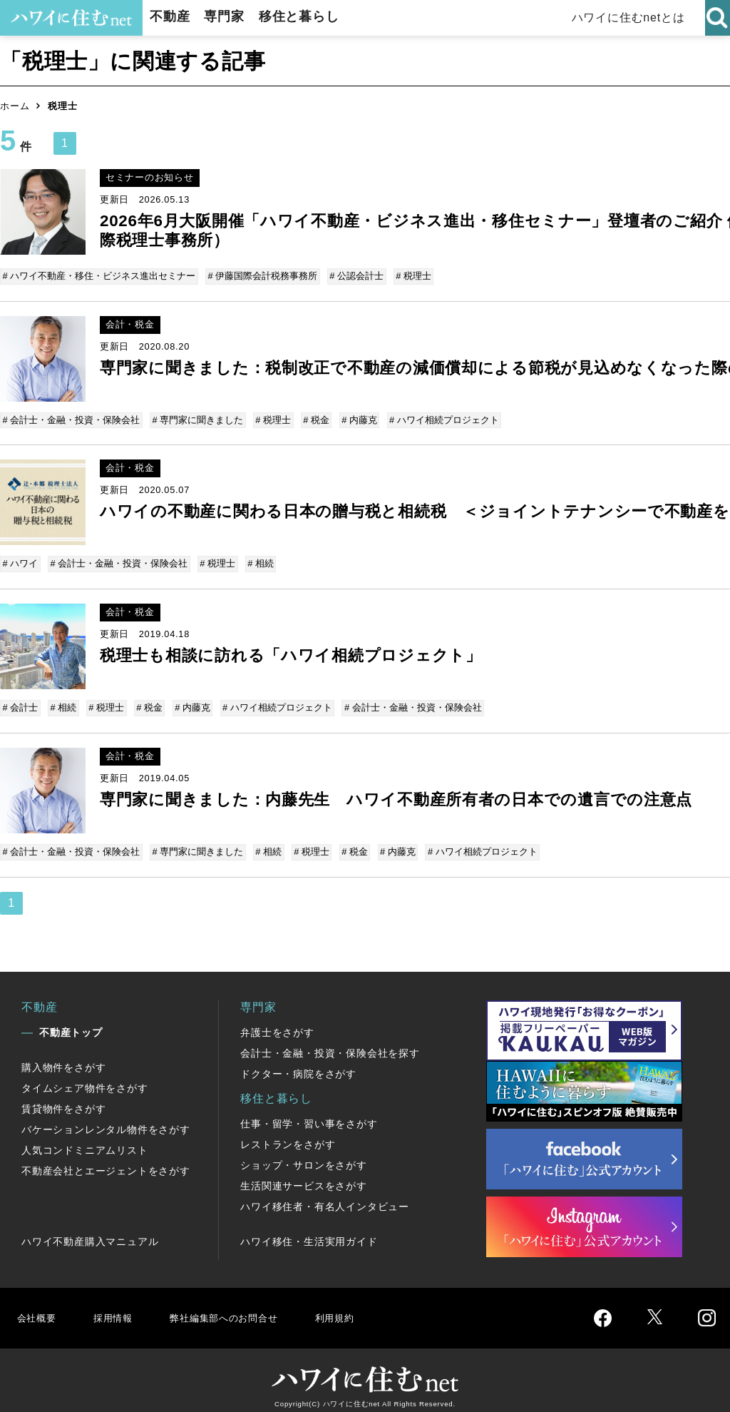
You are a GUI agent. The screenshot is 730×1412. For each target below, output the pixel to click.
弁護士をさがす (277, 1021)
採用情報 (118, 1307)
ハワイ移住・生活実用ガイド (308, 1230)
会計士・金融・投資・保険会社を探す (330, 1042)
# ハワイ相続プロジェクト (437, 417)
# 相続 (257, 559)
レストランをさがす (287, 1133)
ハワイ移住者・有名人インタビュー (324, 1196)
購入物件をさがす (63, 1056)
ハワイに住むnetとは (630, 17)
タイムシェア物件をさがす (84, 1077)
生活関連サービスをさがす (303, 1175)
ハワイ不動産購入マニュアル (89, 1230)
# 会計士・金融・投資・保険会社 (72, 417)
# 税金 (312, 417)
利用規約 (362, 1307)
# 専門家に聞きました (197, 417)
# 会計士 (21, 701)
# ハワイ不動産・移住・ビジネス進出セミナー (100, 275)
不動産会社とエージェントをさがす (105, 1160)
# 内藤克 (354, 417)
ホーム (14, 106)
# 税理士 (410, 275)
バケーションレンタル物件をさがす (105, 1118)
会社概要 (38, 1307)
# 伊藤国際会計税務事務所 (262, 275)
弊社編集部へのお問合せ (240, 1307)
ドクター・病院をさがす (298, 1063)
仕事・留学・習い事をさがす (308, 1113)
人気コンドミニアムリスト (84, 1139)
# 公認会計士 (354, 275)
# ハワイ (21, 559)
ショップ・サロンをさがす (303, 1154)
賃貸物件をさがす (63, 1098)
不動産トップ (71, 1021)
